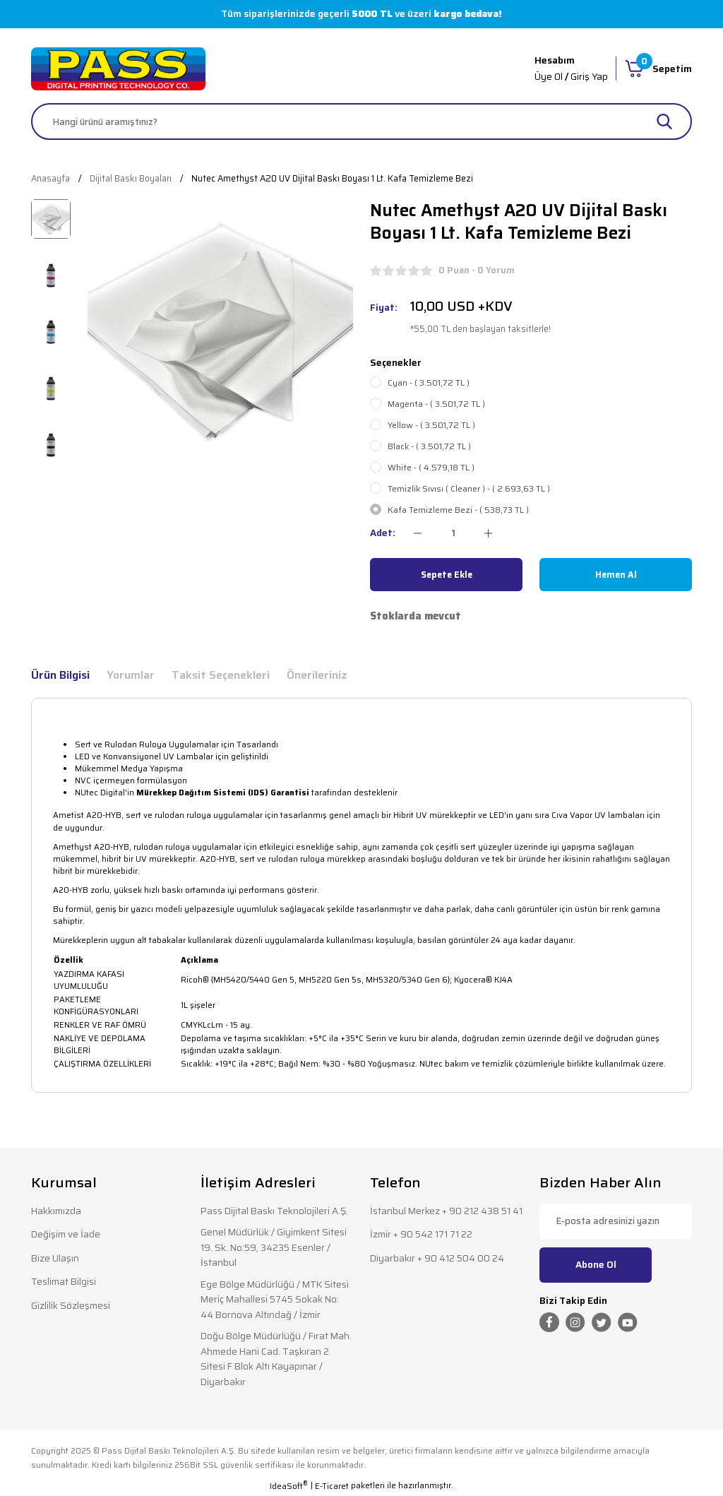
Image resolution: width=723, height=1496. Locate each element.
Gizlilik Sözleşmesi (70, 1305)
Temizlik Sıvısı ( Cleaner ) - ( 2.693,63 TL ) (469, 488)
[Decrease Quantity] (417, 533)
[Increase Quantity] (488, 533)
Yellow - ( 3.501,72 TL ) (431, 425)
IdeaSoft (289, 1486)
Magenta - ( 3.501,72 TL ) (436, 404)
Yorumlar (131, 675)
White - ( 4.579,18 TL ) (431, 467)
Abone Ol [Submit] (595, 1264)
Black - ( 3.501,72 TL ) (429, 446)
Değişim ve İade (65, 1234)
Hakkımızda (56, 1211)
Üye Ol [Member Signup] (548, 76)
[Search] (361, 121)
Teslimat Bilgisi (63, 1281)
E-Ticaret (332, 1486)
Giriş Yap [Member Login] (589, 76)
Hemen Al (616, 574)
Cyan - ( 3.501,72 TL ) (429, 382)
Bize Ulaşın (55, 1258)
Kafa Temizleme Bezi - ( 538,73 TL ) (458, 510)
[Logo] (118, 69)
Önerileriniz (317, 675)
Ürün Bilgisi (60, 675)
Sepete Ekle (446, 574)
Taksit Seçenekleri (221, 675)
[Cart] (658, 68)
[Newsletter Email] (615, 1221)
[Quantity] (453, 533)
